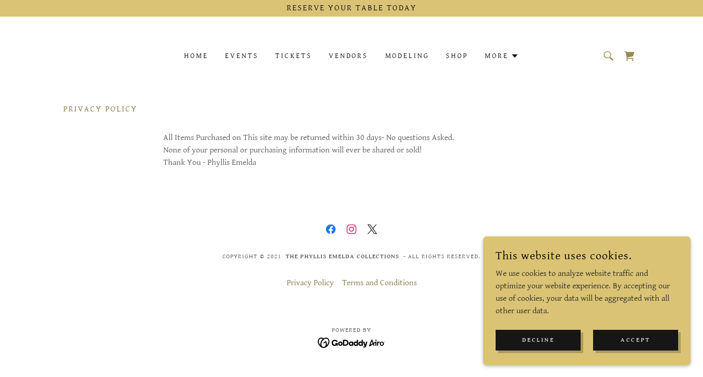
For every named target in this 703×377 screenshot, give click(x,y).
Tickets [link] (293, 56)
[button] (502, 56)
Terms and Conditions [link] (379, 283)
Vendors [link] (349, 56)
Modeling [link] (407, 56)
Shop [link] (457, 56)
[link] (629, 56)
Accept (635, 340)
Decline (538, 340)
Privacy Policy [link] (310, 283)
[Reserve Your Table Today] (351, 8)
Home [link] (196, 56)
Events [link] (242, 56)
